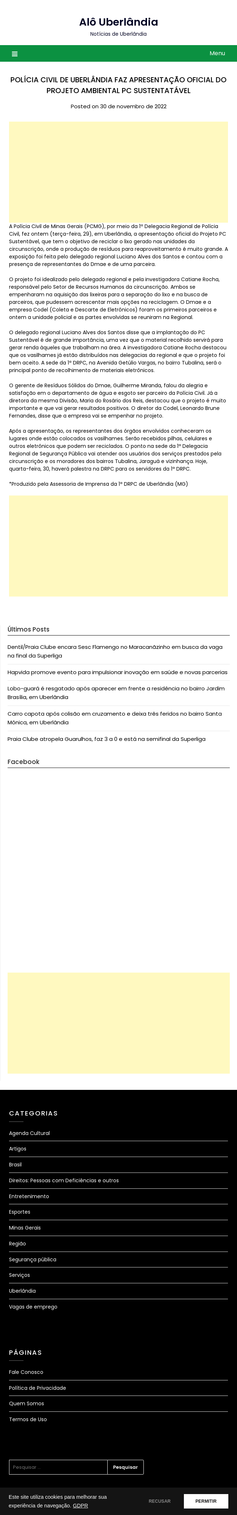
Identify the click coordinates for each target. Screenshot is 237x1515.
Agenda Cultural (29, 1133)
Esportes (19, 1211)
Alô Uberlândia (118, 22)
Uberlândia (22, 1290)
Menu (217, 53)
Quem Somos (26, 1403)
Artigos (17, 1148)
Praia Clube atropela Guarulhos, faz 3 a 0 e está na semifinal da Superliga (107, 739)
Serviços (19, 1275)
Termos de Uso (28, 1419)
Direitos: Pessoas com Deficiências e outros (64, 1180)
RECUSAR (157, 1501)
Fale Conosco (26, 1372)
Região (17, 1243)
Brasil (15, 1164)
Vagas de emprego (33, 1306)
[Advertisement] (118, 172)
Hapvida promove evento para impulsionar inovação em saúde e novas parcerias (118, 672)
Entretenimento (29, 1196)
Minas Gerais (25, 1227)
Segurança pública (32, 1259)
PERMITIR (205, 1501)
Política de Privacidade (37, 1388)
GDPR (80, 1506)
